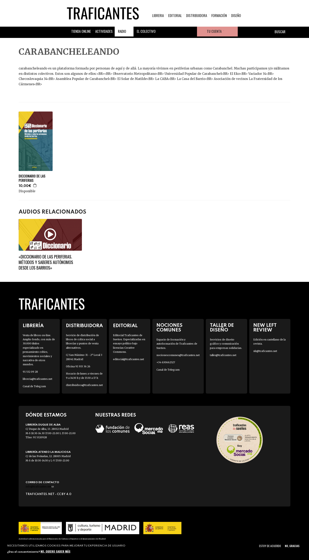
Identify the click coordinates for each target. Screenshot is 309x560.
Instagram (182, 31)
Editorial (175, 15)
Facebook (163, 31)
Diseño (236, 15)
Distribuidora (196, 15)
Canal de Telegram (34, 386)
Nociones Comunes (169, 327)
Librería (33, 325)
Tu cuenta (214, 31)
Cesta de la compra (231, 31)
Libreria (158, 15)
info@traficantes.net (40, 486)
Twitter (172, 31)
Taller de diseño (222, 327)
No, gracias (292, 546)
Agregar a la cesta (35, 185)
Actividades (104, 31)
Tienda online (81, 31)
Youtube (192, 31)
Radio (122, 31)
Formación (219, 15)
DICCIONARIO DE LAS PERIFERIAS (32, 178)
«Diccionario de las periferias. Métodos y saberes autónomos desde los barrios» (46, 262)
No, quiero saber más (55, 551)
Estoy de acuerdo (270, 546)
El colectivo (146, 31)
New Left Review (265, 327)
